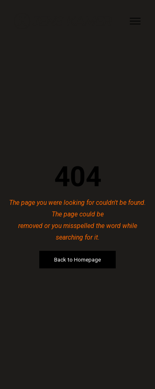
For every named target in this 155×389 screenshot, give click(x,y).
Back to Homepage (77, 260)
